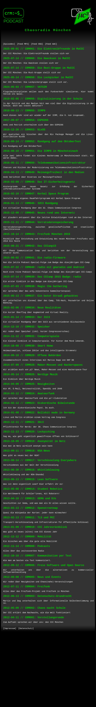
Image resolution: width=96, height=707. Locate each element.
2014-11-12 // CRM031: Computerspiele (31, 373)
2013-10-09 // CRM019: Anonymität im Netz (34, 491)
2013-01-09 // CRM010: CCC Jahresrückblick (35, 587)
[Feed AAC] (51, 44)
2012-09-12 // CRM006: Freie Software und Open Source (43, 629)
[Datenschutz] (26, 700)
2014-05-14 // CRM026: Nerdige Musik (30, 416)
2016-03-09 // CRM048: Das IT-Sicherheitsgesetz (39, 199)
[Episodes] (9, 44)
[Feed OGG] (37, 44)
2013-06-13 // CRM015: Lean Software (30, 533)
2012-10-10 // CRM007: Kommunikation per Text (37, 619)
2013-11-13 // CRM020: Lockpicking (28, 480)
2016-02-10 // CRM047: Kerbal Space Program (35, 213)
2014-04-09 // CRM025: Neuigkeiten (28, 427)
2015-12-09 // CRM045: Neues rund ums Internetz (39, 234)
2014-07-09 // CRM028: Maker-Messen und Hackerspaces (42, 405)
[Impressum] (9, 700)
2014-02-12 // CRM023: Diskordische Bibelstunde (39, 448)
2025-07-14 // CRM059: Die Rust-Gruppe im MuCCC (39, 71)
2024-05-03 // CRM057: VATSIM (25, 92)
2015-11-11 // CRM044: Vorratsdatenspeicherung (38, 245)
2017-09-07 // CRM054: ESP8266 (25, 130)
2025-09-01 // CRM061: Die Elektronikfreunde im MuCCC (43, 50)
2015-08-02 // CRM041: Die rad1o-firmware (34, 285)
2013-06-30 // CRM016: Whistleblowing (31, 523)
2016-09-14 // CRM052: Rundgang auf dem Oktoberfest (42, 154)
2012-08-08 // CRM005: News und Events (32, 643)
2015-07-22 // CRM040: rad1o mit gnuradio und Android (43, 296)
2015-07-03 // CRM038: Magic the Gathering (35, 317)
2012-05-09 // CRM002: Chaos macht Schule (34, 678)
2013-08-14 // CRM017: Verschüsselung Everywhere (39, 512)
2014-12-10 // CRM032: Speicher (26, 363)
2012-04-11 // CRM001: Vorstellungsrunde (33, 688)
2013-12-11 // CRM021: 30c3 (23, 469)
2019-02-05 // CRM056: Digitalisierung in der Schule (42, 106)
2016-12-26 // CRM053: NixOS (24, 140)
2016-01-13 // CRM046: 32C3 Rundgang (30, 223)
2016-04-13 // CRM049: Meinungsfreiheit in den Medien (43, 189)
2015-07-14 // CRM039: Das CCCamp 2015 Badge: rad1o (42, 306)
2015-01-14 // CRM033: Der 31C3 (26, 352)
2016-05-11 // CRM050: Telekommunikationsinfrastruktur (44, 178)
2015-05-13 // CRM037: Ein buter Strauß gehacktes (40, 328)
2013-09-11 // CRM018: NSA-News (26, 501)
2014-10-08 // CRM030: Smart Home (28, 384)
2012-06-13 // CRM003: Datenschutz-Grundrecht (37, 664)
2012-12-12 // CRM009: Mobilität (27, 597)
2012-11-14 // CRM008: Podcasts (26, 608)
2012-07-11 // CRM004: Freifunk (26, 653)
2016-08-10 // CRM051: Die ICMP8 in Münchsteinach (40, 165)
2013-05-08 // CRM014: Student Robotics (32, 544)
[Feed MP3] (23, 44)
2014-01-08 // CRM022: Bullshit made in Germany (39, 459)
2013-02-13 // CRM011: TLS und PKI (28, 576)
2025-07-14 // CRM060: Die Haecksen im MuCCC (36, 60)
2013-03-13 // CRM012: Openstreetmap (30, 565)
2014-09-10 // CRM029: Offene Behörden (32, 395)
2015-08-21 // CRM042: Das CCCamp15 (29, 272)
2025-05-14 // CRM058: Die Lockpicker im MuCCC (38, 82)
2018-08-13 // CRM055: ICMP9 (24, 119)
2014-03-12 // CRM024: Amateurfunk (28, 437)
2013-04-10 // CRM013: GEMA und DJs (29, 555)
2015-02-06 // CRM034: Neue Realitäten (32, 341)
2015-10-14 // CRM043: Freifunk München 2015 (36, 258)
